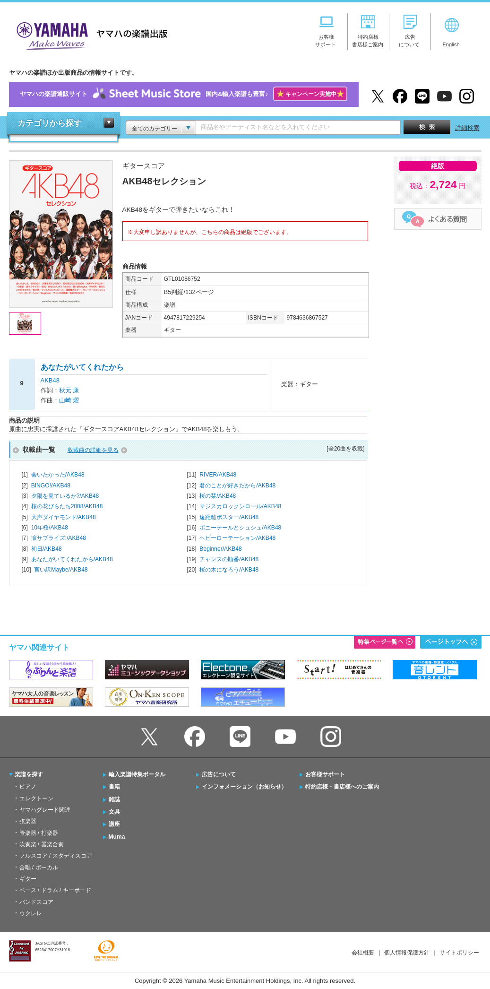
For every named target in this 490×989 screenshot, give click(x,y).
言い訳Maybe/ (60, 569)
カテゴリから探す (49, 123)
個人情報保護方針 (407, 952)
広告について (219, 774)
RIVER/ (217, 474)
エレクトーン (36, 798)
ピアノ (27, 786)
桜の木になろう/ (228, 569)
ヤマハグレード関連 (44, 810)
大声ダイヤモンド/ (63, 517)
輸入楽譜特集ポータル (137, 774)
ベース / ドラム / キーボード (55, 890)
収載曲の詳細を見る (93, 450)
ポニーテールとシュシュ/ (240, 527)
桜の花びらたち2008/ (67, 506)
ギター (27, 879)
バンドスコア (36, 902)
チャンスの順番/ (228, 559)
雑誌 (114, 799)
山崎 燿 (69, 400)
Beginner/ (220, 549)
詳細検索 (467, 127)
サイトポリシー (459, 952)
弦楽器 (27, 821)
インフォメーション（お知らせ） (244, 786)
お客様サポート (325, 774)
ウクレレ (30, 913)
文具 (114, 811)
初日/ (46, 549)
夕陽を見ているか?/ (65, 496)
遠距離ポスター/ (228, 517)
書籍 (114, 786)
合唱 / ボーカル (38, 867)
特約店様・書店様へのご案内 (342, 786)
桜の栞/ (217, 496)
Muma (117, 836)
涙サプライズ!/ (58, 538)
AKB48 (50, 380)
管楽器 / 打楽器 (38, 833)
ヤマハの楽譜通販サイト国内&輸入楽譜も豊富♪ (183, 94)
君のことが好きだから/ (237, 485)
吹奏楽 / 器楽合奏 (41, 844)
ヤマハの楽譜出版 (89, 35)
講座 (114, 824)
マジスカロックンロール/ (240, 506)
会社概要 (363, 952)
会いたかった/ (58, 474)
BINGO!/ (50, 485)
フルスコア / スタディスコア (55, 855)
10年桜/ (49, 527)
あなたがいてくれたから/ (72, 559)
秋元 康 (69, 390)
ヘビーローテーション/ (237, 538)
